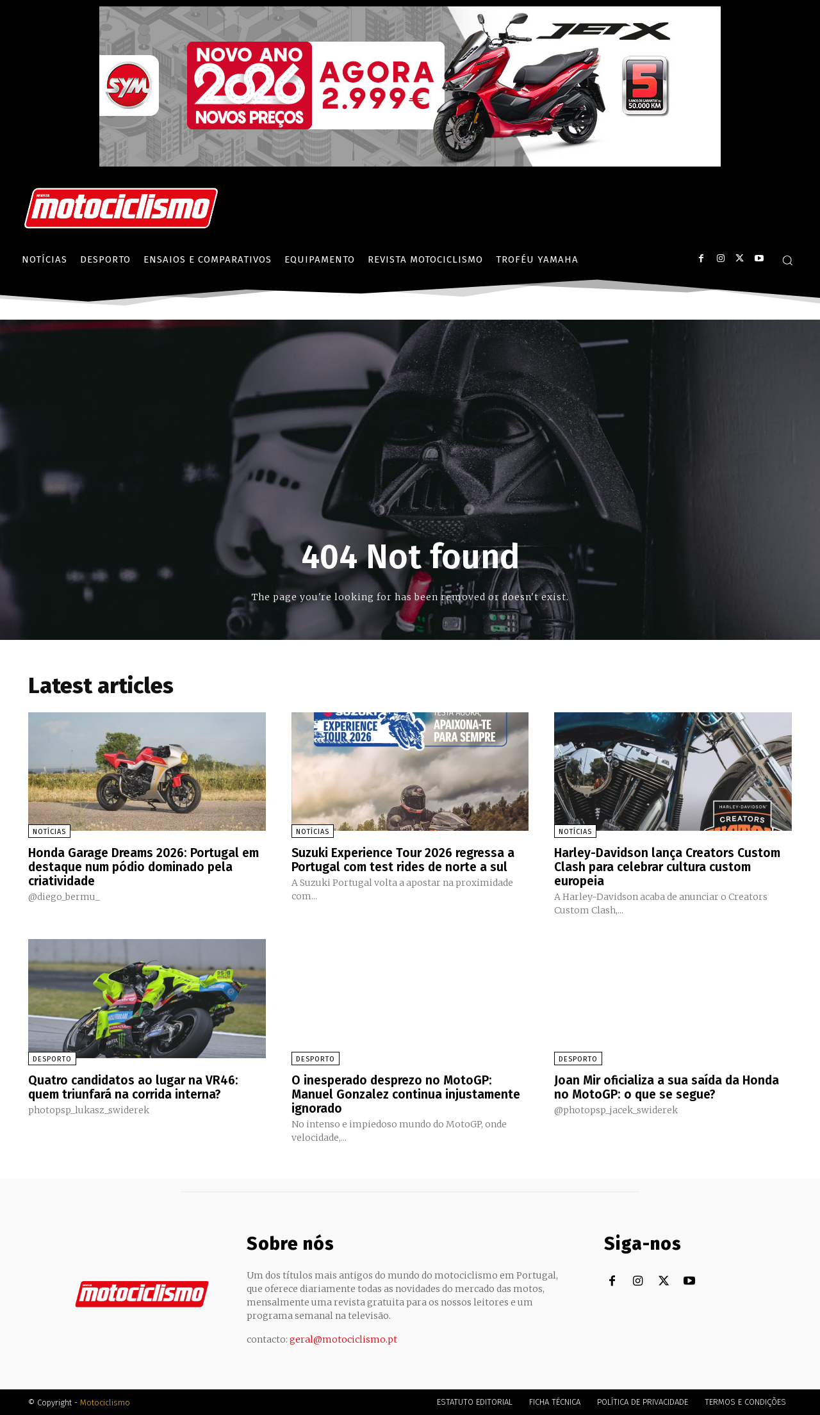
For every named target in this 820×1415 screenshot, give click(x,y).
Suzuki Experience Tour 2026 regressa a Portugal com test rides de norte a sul (407, 859)
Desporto (52, 1058)
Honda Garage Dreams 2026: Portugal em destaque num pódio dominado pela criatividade (145, 866)
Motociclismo (105, 1402)
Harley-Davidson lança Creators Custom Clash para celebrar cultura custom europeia (671, 866)
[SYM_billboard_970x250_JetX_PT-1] (410, 163)
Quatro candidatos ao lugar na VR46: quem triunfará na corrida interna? (135, 1086)
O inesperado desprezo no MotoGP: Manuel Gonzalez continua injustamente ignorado (409, 1093)
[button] (787, 260)
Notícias (49, 832)
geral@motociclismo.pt (343, 1339)
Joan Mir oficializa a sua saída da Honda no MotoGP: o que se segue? (669, 1086)
